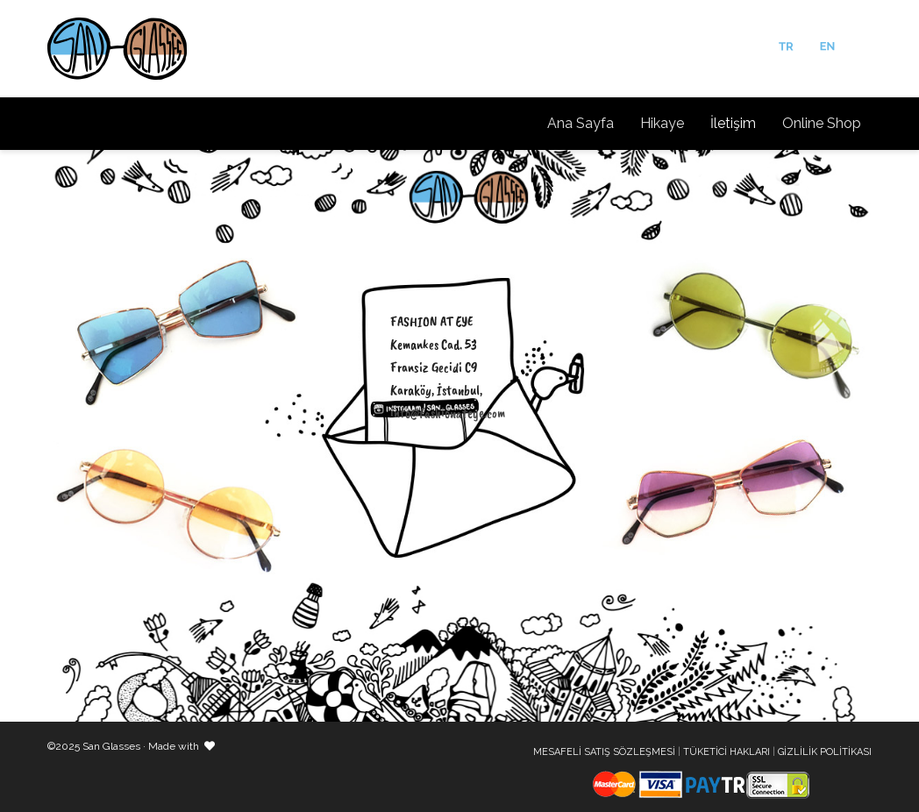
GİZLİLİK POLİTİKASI (825, 752)
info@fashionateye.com (447, 413)
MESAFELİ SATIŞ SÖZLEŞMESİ (604, 752)
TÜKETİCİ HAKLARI (726, 752)
